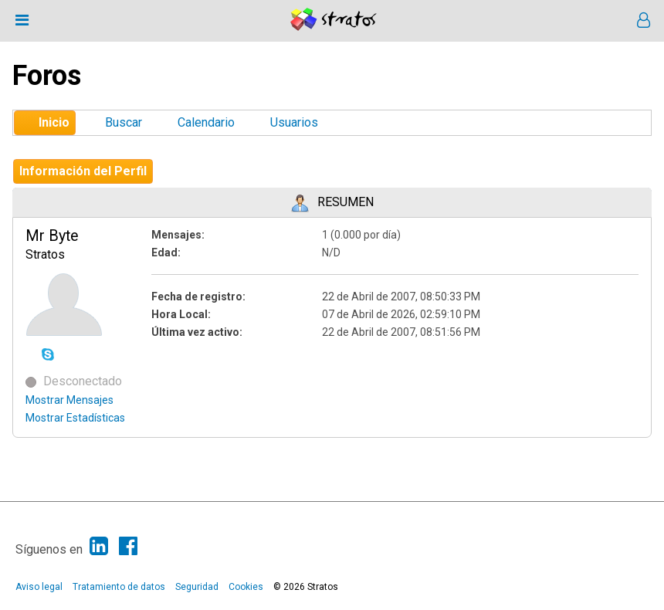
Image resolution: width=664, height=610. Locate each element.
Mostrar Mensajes (69, 400)
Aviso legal (39, 586)
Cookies (246, 586)
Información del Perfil (83, 171)
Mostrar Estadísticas (75, 418)
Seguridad (197, 586)
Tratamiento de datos (119, 586)
